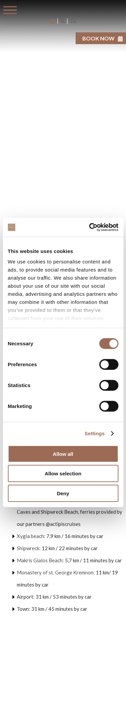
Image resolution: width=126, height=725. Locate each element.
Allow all (63, 453)
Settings (95, 433)
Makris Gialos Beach (39, 560)
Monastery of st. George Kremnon (55, 572)
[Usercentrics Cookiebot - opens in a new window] (89, 227)
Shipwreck (28, 548)
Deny (63, 493)
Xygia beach (30, 536)
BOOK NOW (98, 38)
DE (73, 21)
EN (52, 21)
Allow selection (63, 473)
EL (62, 21)
